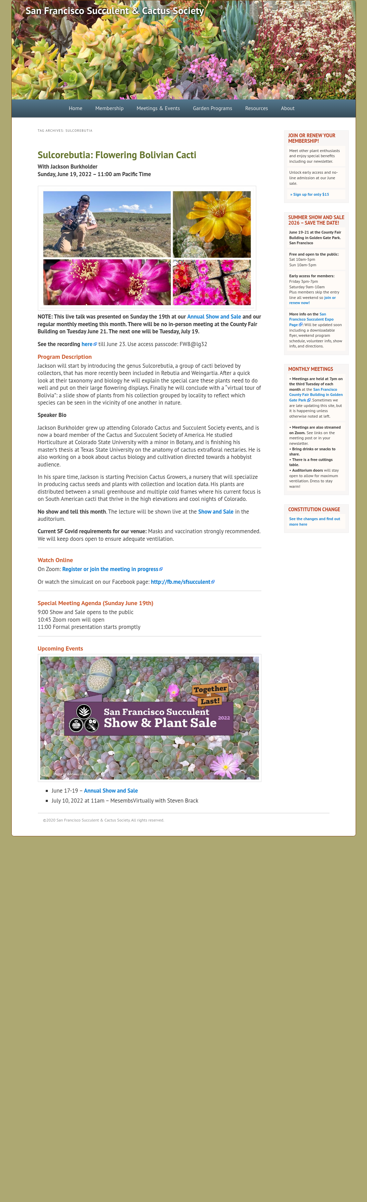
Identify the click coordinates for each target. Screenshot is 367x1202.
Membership (109, 108)
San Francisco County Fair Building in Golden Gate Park (316, 395)
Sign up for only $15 (309, 194)
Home (75, 108)
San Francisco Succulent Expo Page (311, 319)
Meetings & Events (158, 108)
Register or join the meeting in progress (110, 569)
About (288, 108)
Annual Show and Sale (214, 316)
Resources (256, 108)
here (87, 344)
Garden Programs (212, 108)
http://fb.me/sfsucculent (181, 582)
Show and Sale (216, 511)
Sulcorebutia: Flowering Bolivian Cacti (117, 154)
